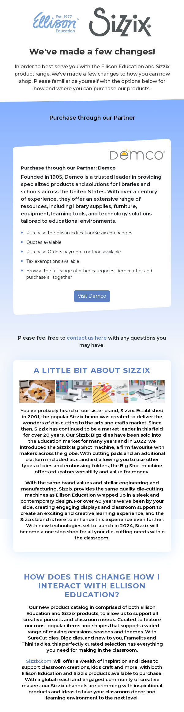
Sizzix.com (38, 661)
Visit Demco (92, 296)
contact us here (87, 338)
